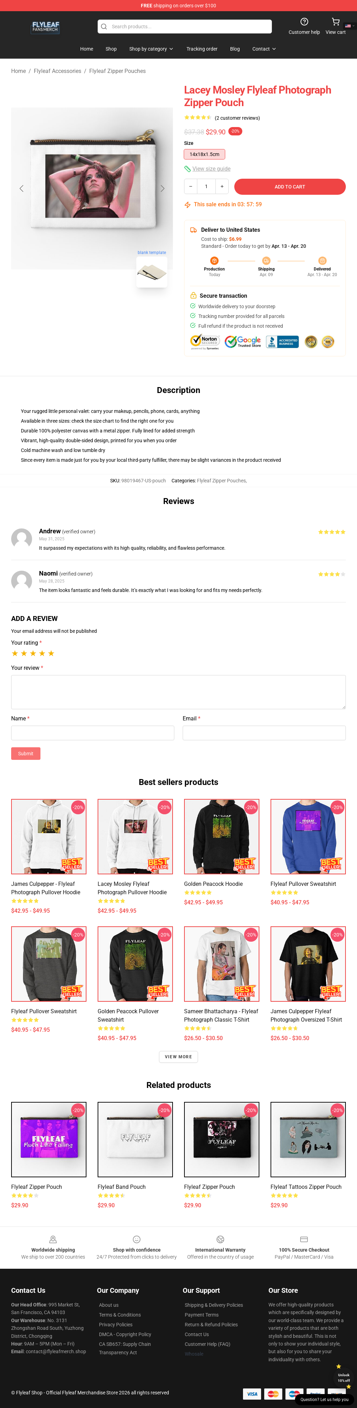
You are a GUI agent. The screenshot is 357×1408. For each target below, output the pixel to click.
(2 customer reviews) (237, 118)
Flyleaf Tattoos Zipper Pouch (306, 1187)
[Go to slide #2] (110, 308)
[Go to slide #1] (74, 308)
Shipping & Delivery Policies (214, 1305)
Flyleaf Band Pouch (122, 1187)
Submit (25, 753)
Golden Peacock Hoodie (213, 884)
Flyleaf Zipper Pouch (36, 1187)
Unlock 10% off (344, 1378)
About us (109, 1305)
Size (188, 143)
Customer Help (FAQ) (207, 1344)
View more (178, 1056)
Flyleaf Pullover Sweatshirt (303, 884)
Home (18, 71)
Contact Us (197, 1334)
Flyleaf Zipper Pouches (117, 71)
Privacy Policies (115, 1324)
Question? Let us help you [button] (325, 1399)
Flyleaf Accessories (57, 71)
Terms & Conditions (120, 1315)
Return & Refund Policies (211, 1324)
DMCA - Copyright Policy (125, 1334)
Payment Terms (202, 1315)
